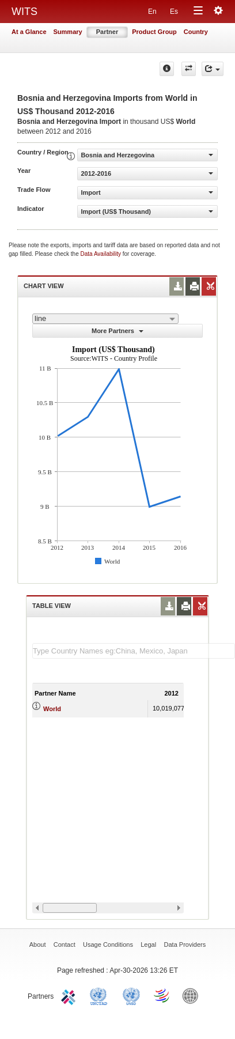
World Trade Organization (162, 995)
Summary (68, 31)
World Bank (192, 995)
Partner (107, 31)
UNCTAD (100, 995)
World (52, 708)
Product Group (154, 31)
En (152, 11)
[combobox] (105, 318)
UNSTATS (131, 995)
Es (174, 11)
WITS (24, 11)
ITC (70, 995)
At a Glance (29, 31)
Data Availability (102, 254)
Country (196, 31)
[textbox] (133, 651)
